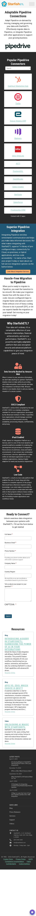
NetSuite (18, 194)
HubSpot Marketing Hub (18, 86)
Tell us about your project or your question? (15, 585)
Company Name (10, 563)
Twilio (18, 103)
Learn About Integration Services (18, 271)
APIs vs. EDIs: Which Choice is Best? (21, 771)
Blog (10, 808)
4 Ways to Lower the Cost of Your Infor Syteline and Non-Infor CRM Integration (21, 794)
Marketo (18, 138)
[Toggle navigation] (31, 4)
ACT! (18, 163)
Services (12, 816)
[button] (32, 912)
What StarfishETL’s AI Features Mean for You (22, 777)
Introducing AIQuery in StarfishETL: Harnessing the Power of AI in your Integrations (21, 763)
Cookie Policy (8, 859)
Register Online (10, 673)
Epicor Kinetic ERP (18, 121)
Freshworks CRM (18, 210)
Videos (11, 824)
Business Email (10, 543)
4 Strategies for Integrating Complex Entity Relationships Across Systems (21, 785)
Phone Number (10, 551)
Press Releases (14, 812)
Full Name (8, 534)
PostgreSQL (18, 171)
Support (12, 820)
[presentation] (19, 610)
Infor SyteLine (18, 156)
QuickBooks (18, 179)
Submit (8, 616)
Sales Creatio (18, 187)
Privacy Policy (21, 859)
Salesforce (18, 202)
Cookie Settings (24, 864)
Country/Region (10, 572)
